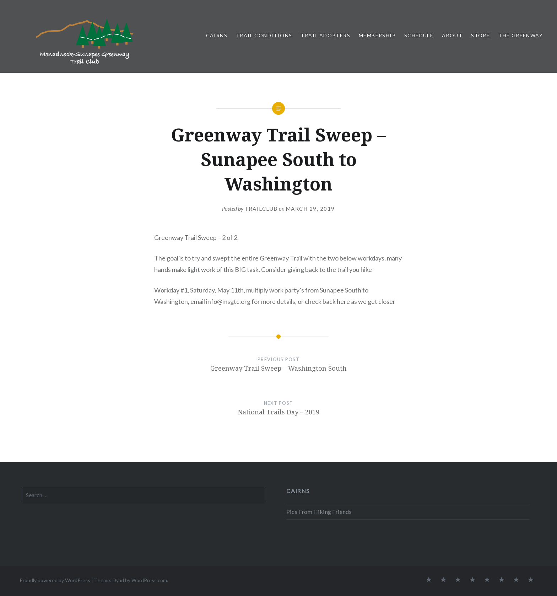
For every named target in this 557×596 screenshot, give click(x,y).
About (452, 35)
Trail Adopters (325, 35)
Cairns (216, 35)
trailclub (261, 208)
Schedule (418, 35)
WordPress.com (149, 580)
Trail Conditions (264, 35)
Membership (377, 35)
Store (480, 35)
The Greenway (520, 35)
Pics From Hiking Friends (319, 511)
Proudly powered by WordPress (55, 580)
